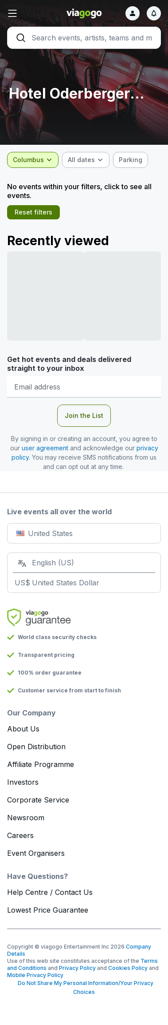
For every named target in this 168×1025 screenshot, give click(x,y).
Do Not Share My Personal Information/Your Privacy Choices (84, 987)
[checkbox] (130, 160)
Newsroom (25, 817)
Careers (20, 835)
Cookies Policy (128, 968)
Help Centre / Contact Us (50, 892)
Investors (23, 782)
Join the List (84, 415)
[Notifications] (154, 13)
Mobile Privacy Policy (35, 975)
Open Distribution (36, 746)
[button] (33, 13)
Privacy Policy (77, 968)
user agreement (45, 448)
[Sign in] (132, 13)
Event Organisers (36, 853)
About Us (23, 728)
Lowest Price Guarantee (47, 910)
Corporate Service (38, 799)
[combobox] (33, 160)
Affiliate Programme (40, 764)
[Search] (84, 38)
